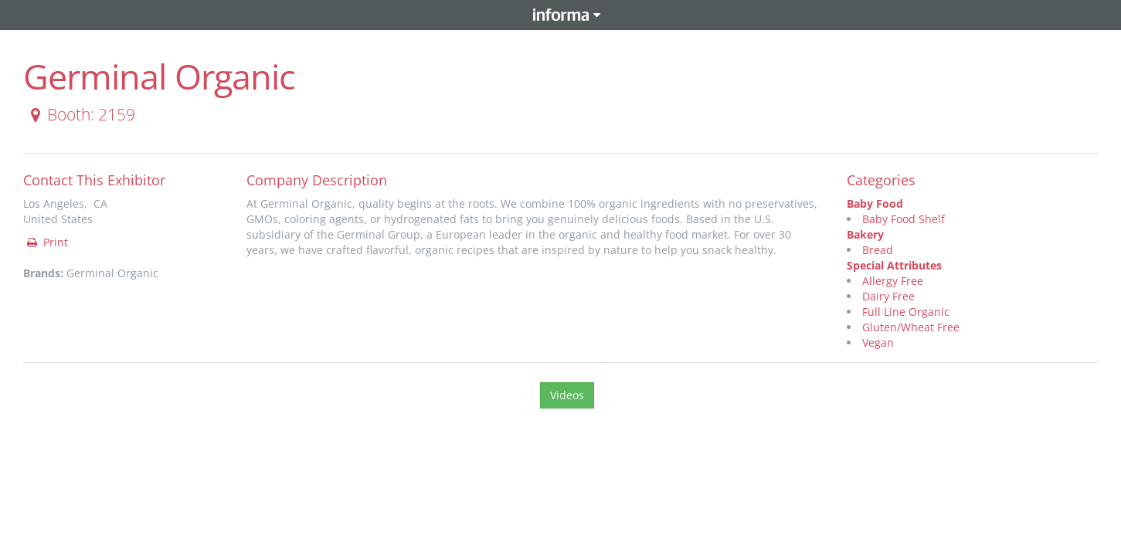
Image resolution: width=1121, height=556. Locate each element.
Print (46, 242)
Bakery (865, 234)
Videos (567, 395)
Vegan (878, 342)
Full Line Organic (905, 311)
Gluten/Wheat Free (911, 327)
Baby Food (875, 203)
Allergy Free (892, 280)
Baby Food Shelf (903, 219)
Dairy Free (888, 296)
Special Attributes (894, 265)
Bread (877, 249)
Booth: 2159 (80, 114)
